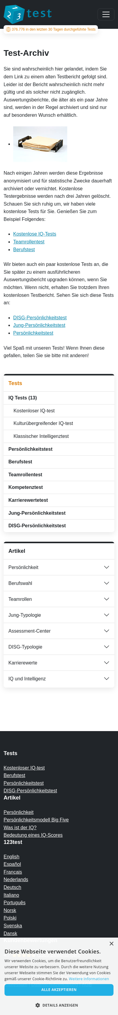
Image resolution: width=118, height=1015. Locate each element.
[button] (59, 1005)
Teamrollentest (28, 241)
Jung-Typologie (24, 615)
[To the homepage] (28, 14)
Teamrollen (20, 599)
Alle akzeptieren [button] (59, 989)
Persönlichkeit (23, 567)
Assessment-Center (29, 631)
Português (15, 902)
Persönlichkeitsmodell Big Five (36, 819)
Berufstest (24, 249)
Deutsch (12, 887)
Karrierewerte (22, 662)
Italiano (11, 895)
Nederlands (16, 879)
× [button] (111, 944)
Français (13, 872)
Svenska (13, 925)
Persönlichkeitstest (33, 333)
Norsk (10, 910)
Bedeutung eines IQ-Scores (33, 835)
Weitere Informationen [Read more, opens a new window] (89, 978)
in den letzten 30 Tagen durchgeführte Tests (50, 29)
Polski (10, 917)
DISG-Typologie (25, 646)
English (11, 856)
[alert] (59, 976)
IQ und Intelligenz (27, 678)
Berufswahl (20, 583)
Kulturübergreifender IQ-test (42, 423)
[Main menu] (106, 14)
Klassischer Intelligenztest (40, 436)
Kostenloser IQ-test (33, 410)
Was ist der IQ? (20, 827)
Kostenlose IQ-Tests (34, 233)
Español (12, 864)
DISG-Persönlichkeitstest (40, 317)
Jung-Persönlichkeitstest (39, 325)
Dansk (10, 933)
